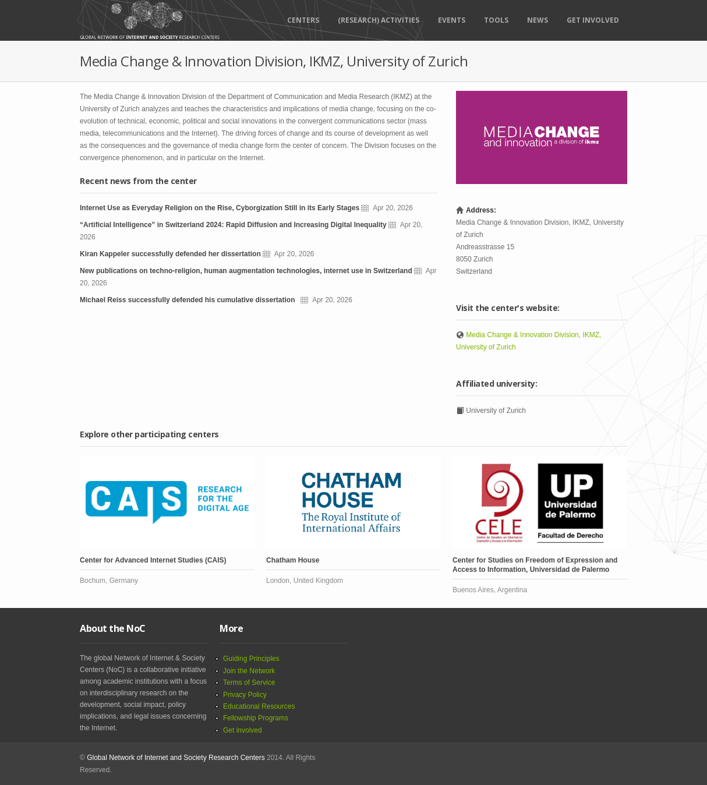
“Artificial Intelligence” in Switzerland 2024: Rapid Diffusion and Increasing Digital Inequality (233, 225)
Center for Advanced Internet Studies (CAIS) (153, 560)
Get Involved (593, 20)
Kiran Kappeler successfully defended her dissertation (170, 254)
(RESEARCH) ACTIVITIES (378, 20)
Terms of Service (249, 682)
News (537, 20)
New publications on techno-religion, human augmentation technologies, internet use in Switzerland (246, 271)
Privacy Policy (245, 695)
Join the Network (249, 671)
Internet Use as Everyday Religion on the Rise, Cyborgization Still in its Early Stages (219, 208)
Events (451, 20)
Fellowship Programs (255, 718)
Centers (303, 20)
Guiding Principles (251, 659)
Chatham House (292, 560)
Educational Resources (259, 706)
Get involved (242, 730)
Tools (496, 20)
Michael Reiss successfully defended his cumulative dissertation (189, 300)
